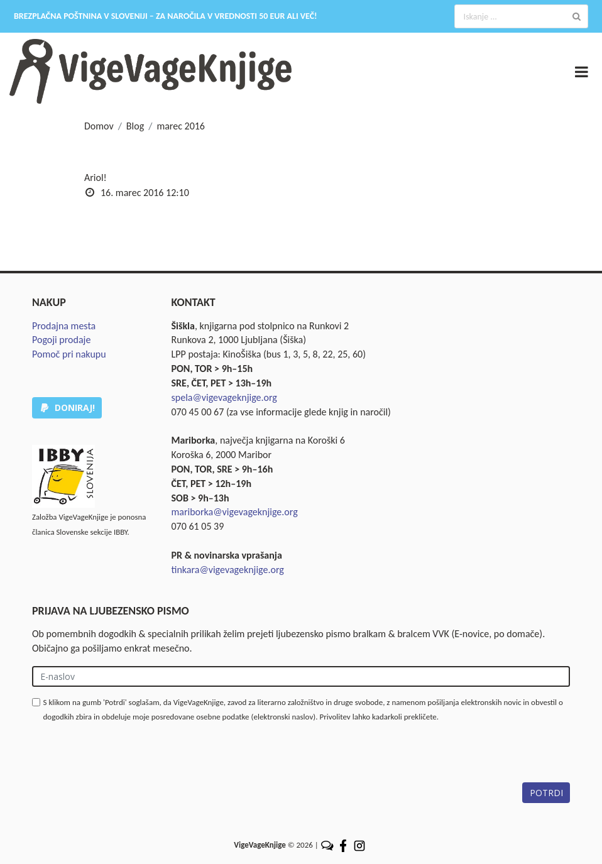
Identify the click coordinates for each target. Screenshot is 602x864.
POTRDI (546, 793)
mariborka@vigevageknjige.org (235, 512)
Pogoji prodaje (61, 340)
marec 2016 (180, 126)
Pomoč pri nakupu (69, 354)
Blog (135, 126)
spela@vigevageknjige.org (224, 397)
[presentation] (127, 757)
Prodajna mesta (64, 326)
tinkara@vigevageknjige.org (228, 570)
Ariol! (95, 177)
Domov (99, 126)
